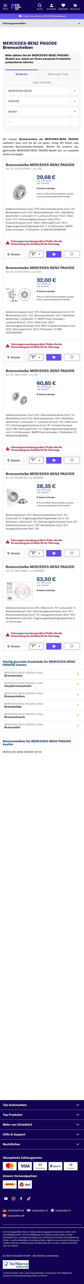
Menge (33, 253)
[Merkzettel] (63, 6)
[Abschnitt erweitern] (42, 23)
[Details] (13, 254)
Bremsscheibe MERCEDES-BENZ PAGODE (40, 165)
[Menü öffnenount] (5, 5)
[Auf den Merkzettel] (72, 254)
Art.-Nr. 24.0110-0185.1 (24, 168)
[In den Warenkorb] (53, 254)
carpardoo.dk (16, 1215)
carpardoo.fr (63, 1210)
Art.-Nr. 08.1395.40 (24, 477)
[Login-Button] (51, 6)
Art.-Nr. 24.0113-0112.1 (23, 271)
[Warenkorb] (75, 6)
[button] (42, 1105)
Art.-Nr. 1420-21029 (22, 374)
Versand (45, 183)
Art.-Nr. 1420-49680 (25, 570)
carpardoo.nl (40, 1210)
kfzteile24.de (16, 1210)
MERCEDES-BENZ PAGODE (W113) (22, 751)
